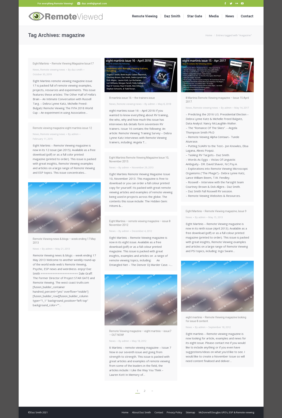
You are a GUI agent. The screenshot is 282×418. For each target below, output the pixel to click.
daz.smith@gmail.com (94, 3)
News (36, 69)
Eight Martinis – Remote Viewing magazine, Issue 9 (216, 211)
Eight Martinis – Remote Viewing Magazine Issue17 (63, 63)
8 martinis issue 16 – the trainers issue (132, 97)
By (75, 69)
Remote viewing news (52, 69)
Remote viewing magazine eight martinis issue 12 (62, 128)
